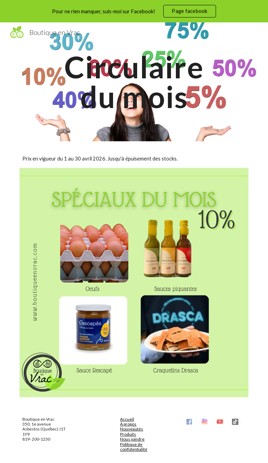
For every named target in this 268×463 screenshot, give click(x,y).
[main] (134, 82)
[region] (134, 11)
